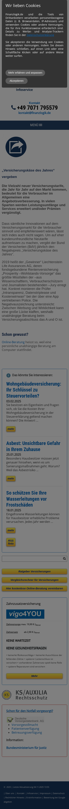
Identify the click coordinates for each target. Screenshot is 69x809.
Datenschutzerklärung (40, 35)
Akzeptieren (17, 80)
